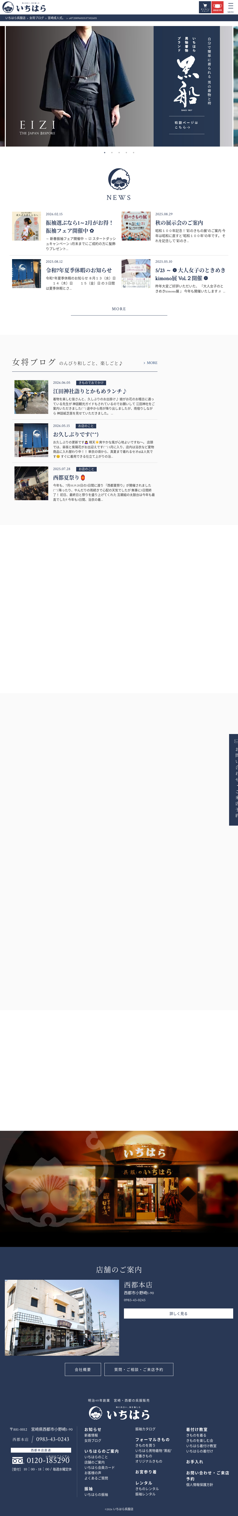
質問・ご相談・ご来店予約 (138, 1370)
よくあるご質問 (96, 1478)
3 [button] (119, 152)
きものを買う (145, 1445)
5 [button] (133, 152)
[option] (119, 86)
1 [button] (104, 152)
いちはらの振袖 (96, 1495)
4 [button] (126, 152)
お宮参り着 (146, 1472)
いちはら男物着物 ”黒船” (153, 1451)
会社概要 (83, 1370)
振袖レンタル (145, 1494)
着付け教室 (197, 1429)
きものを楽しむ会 (199, 1441)
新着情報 (91, 1435)
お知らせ (93, 1429)
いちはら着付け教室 (201, 1446)
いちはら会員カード (99, 1468)
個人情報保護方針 (199, 1485)
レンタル (144, 1483)
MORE (119, 309)
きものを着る (196, 1435)
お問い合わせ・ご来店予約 (230, 782)
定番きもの (143, 1456)
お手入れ (195, 1462)
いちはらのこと (96, 1457)
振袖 (88, 1489)
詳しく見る (179, 1314)
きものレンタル (147, 1489)
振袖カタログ (145, 1429)
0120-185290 (48, 1460)
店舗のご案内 (94, 1462)
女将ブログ (92, 1441)
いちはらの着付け (199, 1451)
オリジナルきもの (148, 1461)
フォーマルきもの (152, 1439)
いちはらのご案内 (101, 1451)
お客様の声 (92, 1473)
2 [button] (111, 152)
